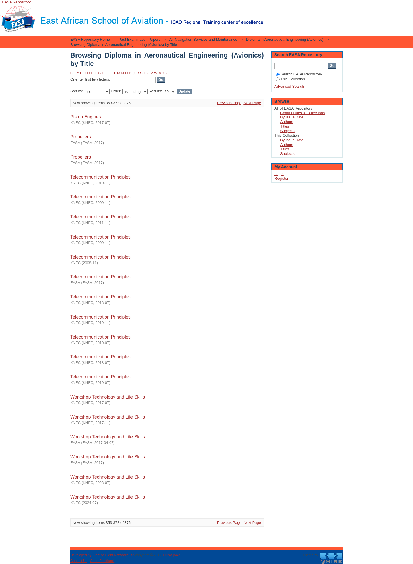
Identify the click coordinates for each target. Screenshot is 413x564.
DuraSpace (171, 555)
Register (281, 178)
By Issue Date (291, 117)
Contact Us (78, 561)
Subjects (287, 131)
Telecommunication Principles (100, 177)
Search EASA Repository (299, 74)
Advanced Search (289, 86)
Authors (286, 122)
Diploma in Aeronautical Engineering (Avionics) (284, 39)
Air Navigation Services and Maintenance (203, 39)
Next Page (252, 103)
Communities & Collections (302, 113)
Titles (284, 126)
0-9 (73, 73)
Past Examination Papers (139, 39)
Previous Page (229, 103)
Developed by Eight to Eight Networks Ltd (102, 555)
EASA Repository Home (90, 39)
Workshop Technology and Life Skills (107, 397)
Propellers (80, 136)
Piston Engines (85, 116)
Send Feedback (102, 561)
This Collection (290, 79)
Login (267, 7)
